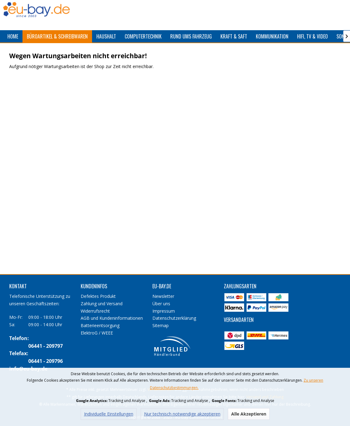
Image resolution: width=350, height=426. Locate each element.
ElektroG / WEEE (97, 333)
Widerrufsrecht (95, 311)
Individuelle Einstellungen (108, 414)
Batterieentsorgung (100, 325)
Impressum (163, 311)
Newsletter (163, 296)
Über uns (161, 303)
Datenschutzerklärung (174, 318)
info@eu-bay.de (28, 368)
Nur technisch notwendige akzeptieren (182, 414)
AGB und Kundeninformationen (112, 318)
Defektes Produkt (98, 296)
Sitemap (160, 325)
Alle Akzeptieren (248, 414)
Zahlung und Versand (102, 303)
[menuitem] (12, 36)
